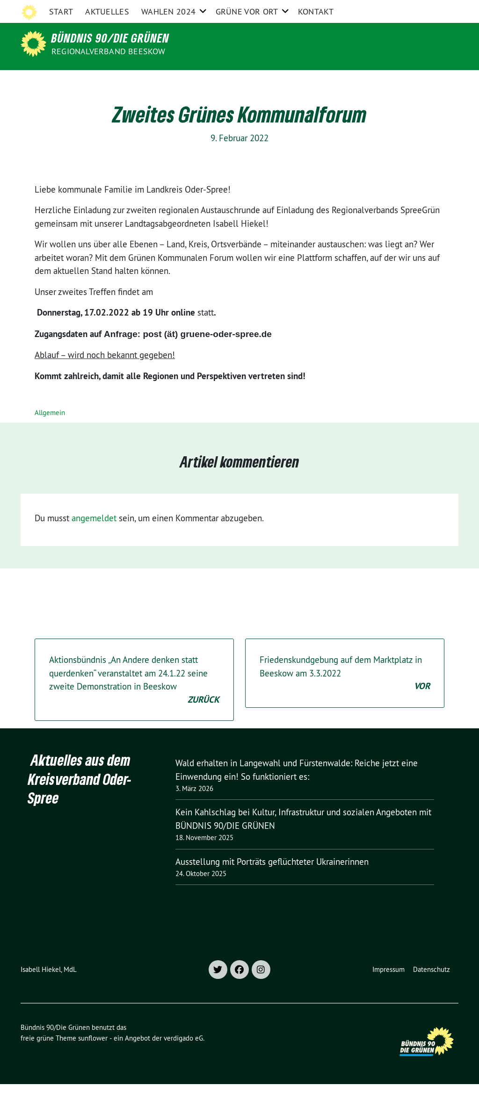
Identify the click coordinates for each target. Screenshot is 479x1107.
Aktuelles (107, 81)
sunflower (93, 1061)
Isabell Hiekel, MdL (49, 992)
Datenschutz (431, 992)
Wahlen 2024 (168, 81)
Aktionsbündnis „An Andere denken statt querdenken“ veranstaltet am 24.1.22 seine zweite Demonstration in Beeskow (134, 703)
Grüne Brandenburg (330, 8)
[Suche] (428, 9)
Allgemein (50, 435)
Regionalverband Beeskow (108, 51)
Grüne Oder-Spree (262, 8)
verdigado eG (183, 1061)
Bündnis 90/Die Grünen (110, 38)
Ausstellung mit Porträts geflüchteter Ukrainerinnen (272, 884)
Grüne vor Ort (247, 81)
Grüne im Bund (393, 8)
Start (61, 81)
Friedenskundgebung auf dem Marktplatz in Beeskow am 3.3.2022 (345, 696)
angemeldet (94, 540)
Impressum (388, 992)
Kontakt (316, 81)
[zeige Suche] (442, 9)
